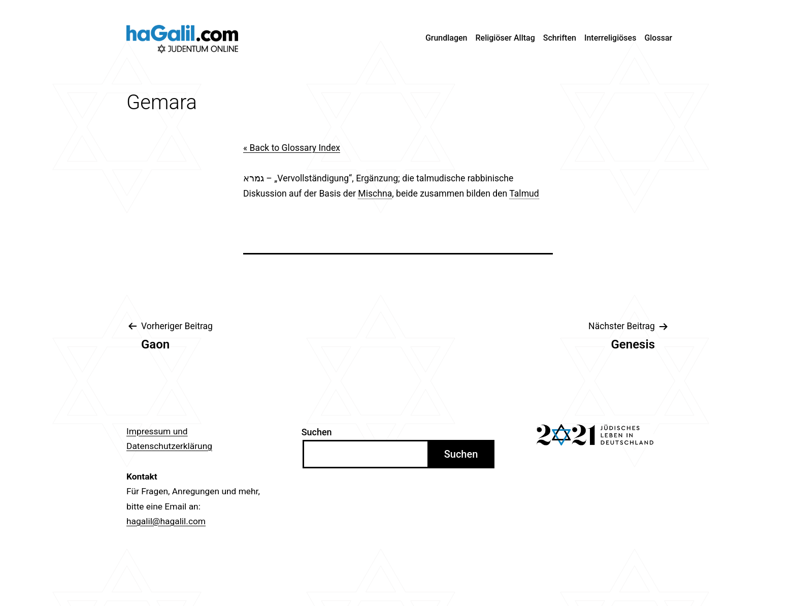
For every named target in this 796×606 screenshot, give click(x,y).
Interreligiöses (610, 38)
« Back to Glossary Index (291, 148)
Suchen (317, 432)
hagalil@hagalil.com (166, 521)
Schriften (559, 38)
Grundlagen (446, 38)
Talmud (524, 193)
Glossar (658, 38)
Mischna (375, 193)
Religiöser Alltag (505, 38)
